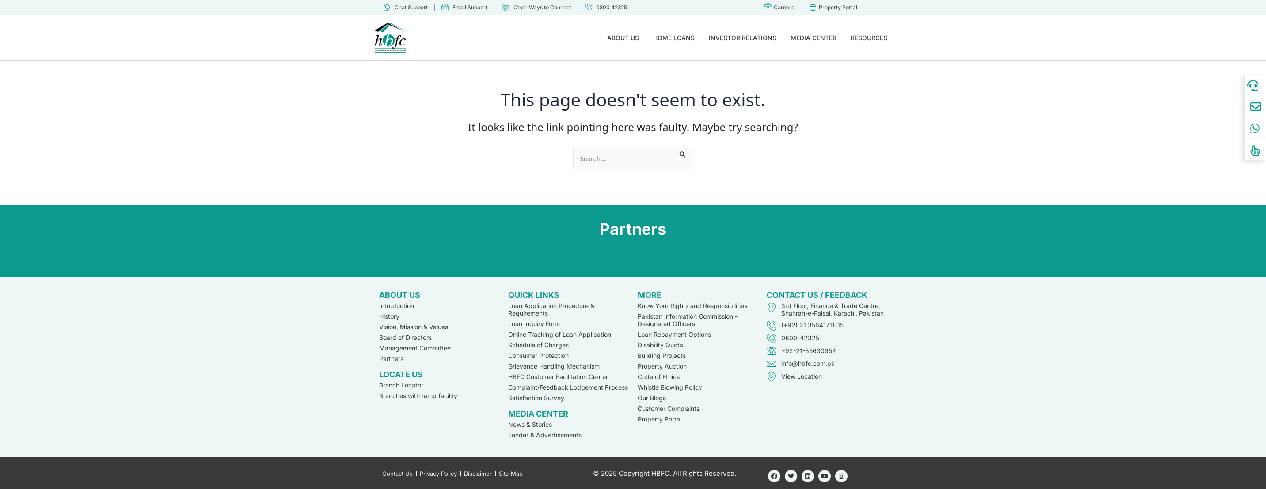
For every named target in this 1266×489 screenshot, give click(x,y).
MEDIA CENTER (813, 37)
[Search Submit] (687, 153)
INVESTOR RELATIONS (742, 37)
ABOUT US (623, 37)
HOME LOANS (674, 37)
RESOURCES (869, 37)
